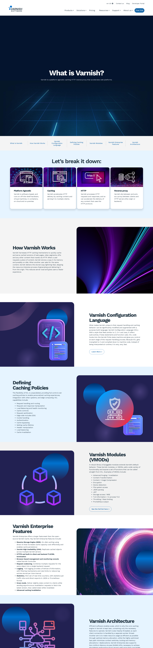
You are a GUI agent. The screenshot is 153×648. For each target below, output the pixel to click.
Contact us (120, 3)
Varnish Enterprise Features (115, 143)
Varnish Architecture (135, 143)
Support (115, 10)
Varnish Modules (96, 143)
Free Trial (139, 10)
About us (127, 10)
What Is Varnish (16, 143)
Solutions (81, 10)
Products (68, 10)
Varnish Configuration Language (57, 143)
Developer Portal (138, 3)
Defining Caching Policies (76, 143)
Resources (103, 10)
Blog (128, 3)
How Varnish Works (37, 143)
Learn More (96, 352)
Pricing (92, 10)
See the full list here (100, 509)
